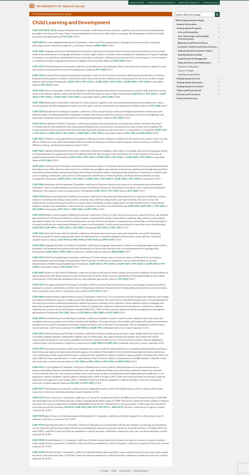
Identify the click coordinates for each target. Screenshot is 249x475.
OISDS (114, 471)
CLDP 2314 (38, 30)
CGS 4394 (79, 361)
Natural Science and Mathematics (194, 62)
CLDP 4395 (38, 367)
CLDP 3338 (38, 102)
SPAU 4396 (123, 361)
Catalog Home (137, 2)
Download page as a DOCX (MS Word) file (162, 14)
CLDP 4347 (38, 284)
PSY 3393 (160, 206)
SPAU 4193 (108, 239)
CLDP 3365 (38, 166)
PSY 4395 (89, 383)
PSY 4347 (95, 291)
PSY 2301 (64, 312)
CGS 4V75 (69, 407)
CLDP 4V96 (38, 424)
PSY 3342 (130, 133)
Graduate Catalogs (189, 2)
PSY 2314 (67, 36)
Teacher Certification (188, 66)
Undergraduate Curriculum (190, 86)
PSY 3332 (46, 84)
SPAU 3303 (100, 45)
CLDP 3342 (38, 123)
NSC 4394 (94, 361)
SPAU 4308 (117, 251)
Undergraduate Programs (189, 28)
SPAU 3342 (145, 133)
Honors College (185, 70)
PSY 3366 (133, 190)
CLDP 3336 (38, 90)
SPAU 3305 (118, 60)
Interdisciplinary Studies (190, 54)
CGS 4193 (64, 239)
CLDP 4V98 (38, 440)
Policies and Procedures (188, 94)
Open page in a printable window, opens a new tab (165, 14)
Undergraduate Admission (189, 82)
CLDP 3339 (130, 81)
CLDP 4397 (38, 388)
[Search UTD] (217, 14)
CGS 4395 (74, 383)
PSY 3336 (107, 96)
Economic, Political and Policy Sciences (197, 46)
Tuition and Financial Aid (189, 90)
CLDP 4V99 (38, 452)
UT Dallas (105, 471)
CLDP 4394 (38, 348)
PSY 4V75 (104, 407)
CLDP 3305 (38, 51)
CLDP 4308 (38, 245)
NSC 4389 (99, 312)
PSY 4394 (108, 361)
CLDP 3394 (38, 196)
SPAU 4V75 (117, 407)
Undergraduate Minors (189, 74)
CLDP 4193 (38, 233)
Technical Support (140, 471)
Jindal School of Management (192, 58)
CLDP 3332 (38, 75)
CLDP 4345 (38, 272)
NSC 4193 (79, 239)
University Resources (187, 98)
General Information (187, 24)
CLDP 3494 (145, 206)
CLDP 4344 (38, 257)
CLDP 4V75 (38, 397)
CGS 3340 (37, 209)
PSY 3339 (144, 81)
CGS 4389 (84, 312)
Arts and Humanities (188, 32)
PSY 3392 (92, 209)
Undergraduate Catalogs (161, 2)
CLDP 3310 (38, 66)
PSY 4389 (113, 312)
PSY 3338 (155, 105)
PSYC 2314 (50, 30)
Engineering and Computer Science (195, 50)
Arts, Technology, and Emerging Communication (193, 37)
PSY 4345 (123, 279)
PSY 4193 (93, 239)
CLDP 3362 (38, 150)
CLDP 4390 (38, 318)
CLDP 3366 (38, 184)
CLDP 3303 (38, 42)
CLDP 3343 (38, 138)
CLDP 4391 (96, 327)
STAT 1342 (77, 209)
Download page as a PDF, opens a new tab (158, 14)
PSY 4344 (66, 266)
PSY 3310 (100, 69)
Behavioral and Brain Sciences (193, 42)
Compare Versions (169, 14)
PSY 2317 (63, 209)
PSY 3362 (46, 160)
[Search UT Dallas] (197, 14)
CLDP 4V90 (38, 416)
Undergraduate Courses (188, 78)
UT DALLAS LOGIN (210, 2)
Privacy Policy (125, 471)
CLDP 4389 (38, 296)
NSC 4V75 (92, 407)
